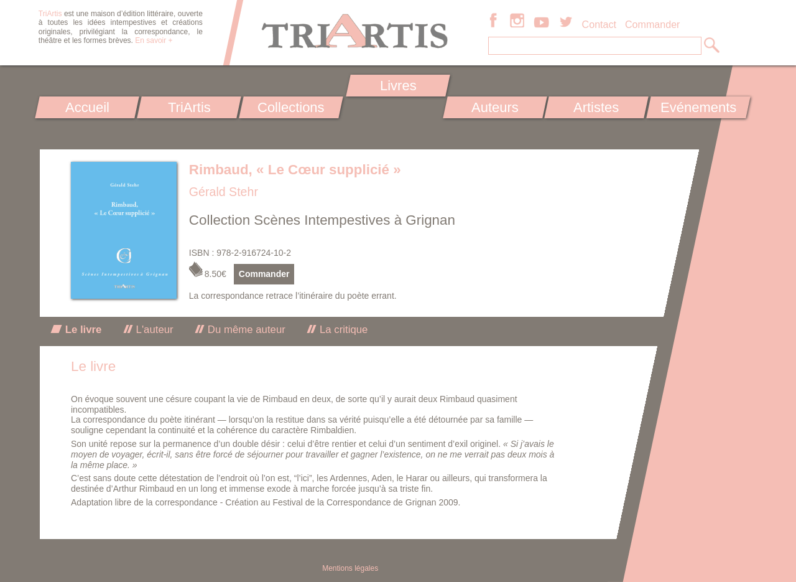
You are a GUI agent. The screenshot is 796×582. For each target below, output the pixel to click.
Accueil (87, 107)
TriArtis (188, 107)
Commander (652, 24)
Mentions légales (350, 568)
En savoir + (153, 40)
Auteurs (495, 107)
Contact (599, 24)
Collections (291, 107)
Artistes (596, 107)
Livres (397, 85)
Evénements (698, 107)
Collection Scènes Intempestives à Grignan (322, 220)
